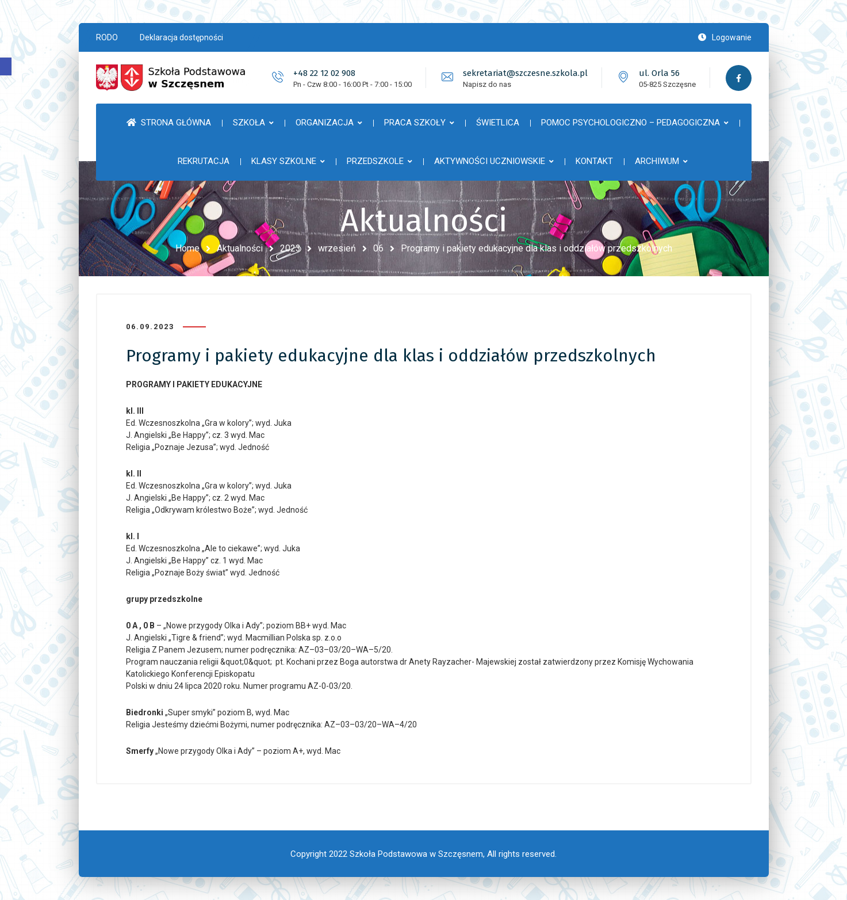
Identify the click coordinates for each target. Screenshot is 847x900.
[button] (6, 66)
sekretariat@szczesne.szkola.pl (525, 73)
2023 (290, 248)
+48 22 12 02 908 (324, 73)
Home (187, 248)
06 (378, 248)
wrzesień (337, 248)
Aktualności (240, 248)
